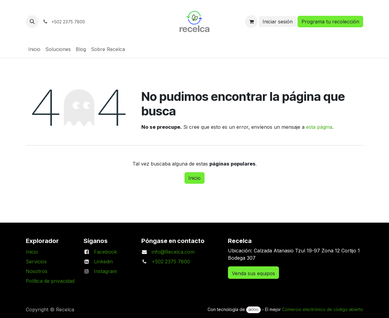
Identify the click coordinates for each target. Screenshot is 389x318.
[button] (32, 21)
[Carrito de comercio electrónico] (251, 21)
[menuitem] (34, 49)
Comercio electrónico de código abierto (322, 309)
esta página (319, 127)
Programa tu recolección (330, 22)
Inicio (194, 178)
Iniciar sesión (278, 22)
